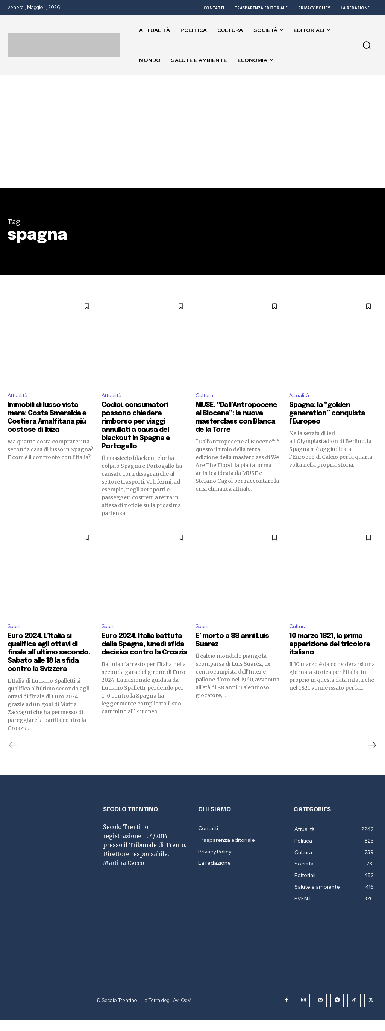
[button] (366, 45)
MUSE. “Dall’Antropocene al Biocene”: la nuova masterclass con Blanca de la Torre (239, 422)
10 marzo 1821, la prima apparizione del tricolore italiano (330, 648)
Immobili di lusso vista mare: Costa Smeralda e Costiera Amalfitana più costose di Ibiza (48, 418)
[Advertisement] (192, 131)
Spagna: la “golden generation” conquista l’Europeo (331, 414)
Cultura (206, 396)
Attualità (20, 396)
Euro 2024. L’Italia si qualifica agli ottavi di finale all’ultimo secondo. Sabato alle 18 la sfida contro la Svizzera (51, 660)
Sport (16, 629)
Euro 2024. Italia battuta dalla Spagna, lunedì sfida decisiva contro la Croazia (141, 652)
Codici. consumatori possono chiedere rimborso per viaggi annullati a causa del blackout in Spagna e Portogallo (139, 427)
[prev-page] (13, 757)
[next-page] (371, 757)
